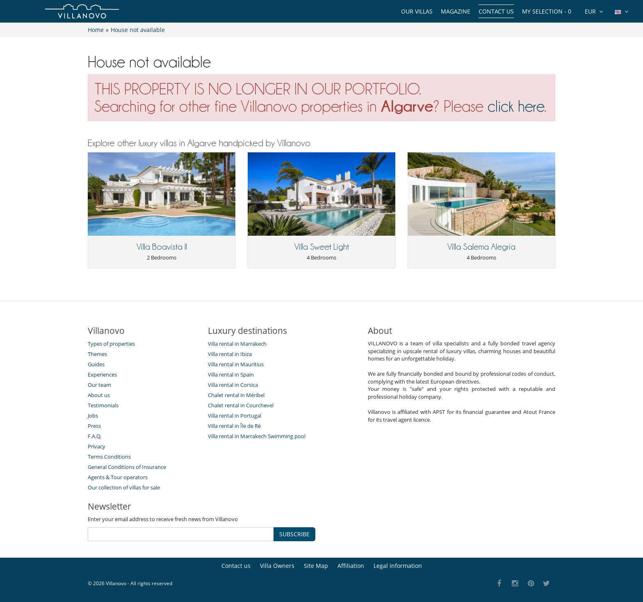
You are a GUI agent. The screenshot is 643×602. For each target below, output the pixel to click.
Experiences (102, 374)
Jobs (93, 415)
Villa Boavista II (162, 246)
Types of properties (111, 343)
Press (94, 426)
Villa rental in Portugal (234, 415)
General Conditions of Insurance (127, 467)
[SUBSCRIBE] (181, 534)
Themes (97, 354)
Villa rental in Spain (231, 374)
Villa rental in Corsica (233, 384)
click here (516, 106)
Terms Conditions (109, 456)
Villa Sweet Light (321, 246)
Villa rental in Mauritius (236, 364)
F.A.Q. (94, 436)
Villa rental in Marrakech (237, 343)
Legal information (398, 566)
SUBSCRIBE (294, 534)
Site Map (316, 566)
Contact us (496, 11)
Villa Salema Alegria (481, 246)
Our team (99, 384)
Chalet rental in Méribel (236, 395)
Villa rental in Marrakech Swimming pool (257, 436)
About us (99, 395)
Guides (96, 364)
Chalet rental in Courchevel (241, 405)
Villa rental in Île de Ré (234, 426)
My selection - (546, 11)
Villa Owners (277, 566)
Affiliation (350, 566)
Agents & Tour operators (118, 477)
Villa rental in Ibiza (230, 354)
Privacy (96, 446)
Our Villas (417, 11)
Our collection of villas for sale (124, 487)
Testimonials (103, 405)
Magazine (455, 11)
